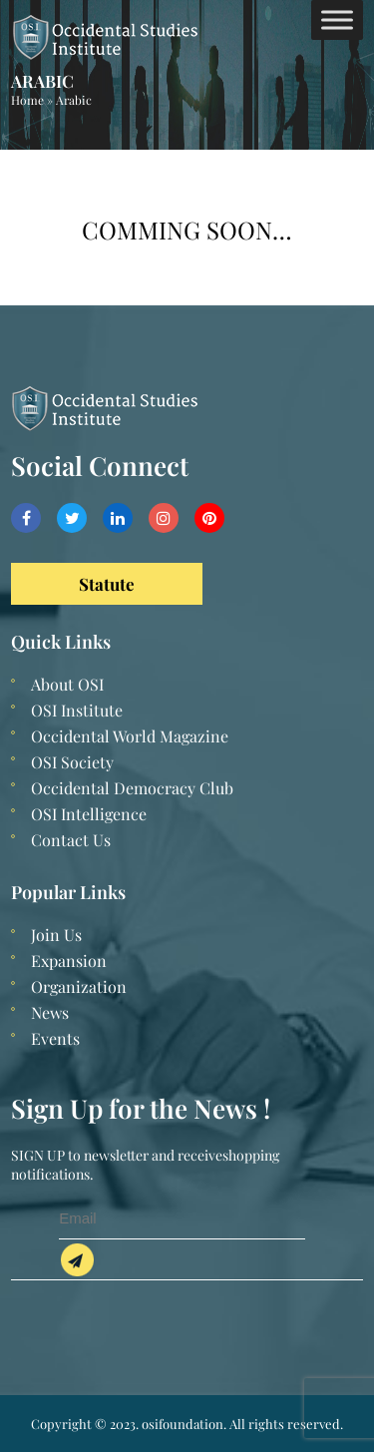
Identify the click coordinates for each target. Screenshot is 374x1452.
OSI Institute (77, 710)
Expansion (69, 960)
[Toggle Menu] (337, 19)
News (50, 1012)
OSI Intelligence (89, 813)
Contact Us (71, 839)
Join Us (56, 934)
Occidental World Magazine (129, 736)
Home (27, 100)
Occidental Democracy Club (132, 787)
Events (55, 1038)
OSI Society (72, 761)
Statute (107, 584)
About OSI (67, 684)
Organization (79, 986)
